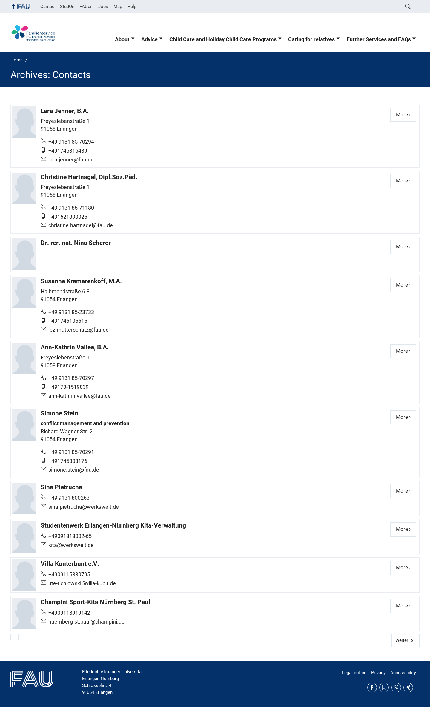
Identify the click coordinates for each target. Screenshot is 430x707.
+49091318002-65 (70, 536)
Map (117, 6)
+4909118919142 (69, 613)
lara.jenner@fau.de (71, 160)
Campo (47, 6)
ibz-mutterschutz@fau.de (78, 330)
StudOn (67, 6)
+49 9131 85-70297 (71, 378)
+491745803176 (67, 461)
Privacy (378, 672)
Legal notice (354, 672)
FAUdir (86, 6)
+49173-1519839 (68, 387)
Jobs (103, 6)
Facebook (372, 687)
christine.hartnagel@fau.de (80, 225)
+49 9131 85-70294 (71, 142)
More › (406, 114)
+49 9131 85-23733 (71, 312)
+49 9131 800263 (69, 498)
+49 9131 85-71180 (71, 208)
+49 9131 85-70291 (71, 452)
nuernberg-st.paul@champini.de (86, 622)
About (122, 39)
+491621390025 (67, 217)
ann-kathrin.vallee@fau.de (79, 396)
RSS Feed (384, 687)
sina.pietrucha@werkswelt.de (83, 507)
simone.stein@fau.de (73, 470)
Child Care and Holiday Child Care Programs (223, 39)
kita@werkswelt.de (71, 545)
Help (131, 6)
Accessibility (403, 672)
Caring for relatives (311, 39)
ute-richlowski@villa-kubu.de (82, 583)
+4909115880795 (69, 575)
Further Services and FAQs (379, 39)
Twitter (396, 687)
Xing (408, 687)
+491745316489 (67, 151)
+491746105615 (67, 321)
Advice (149, 39)
